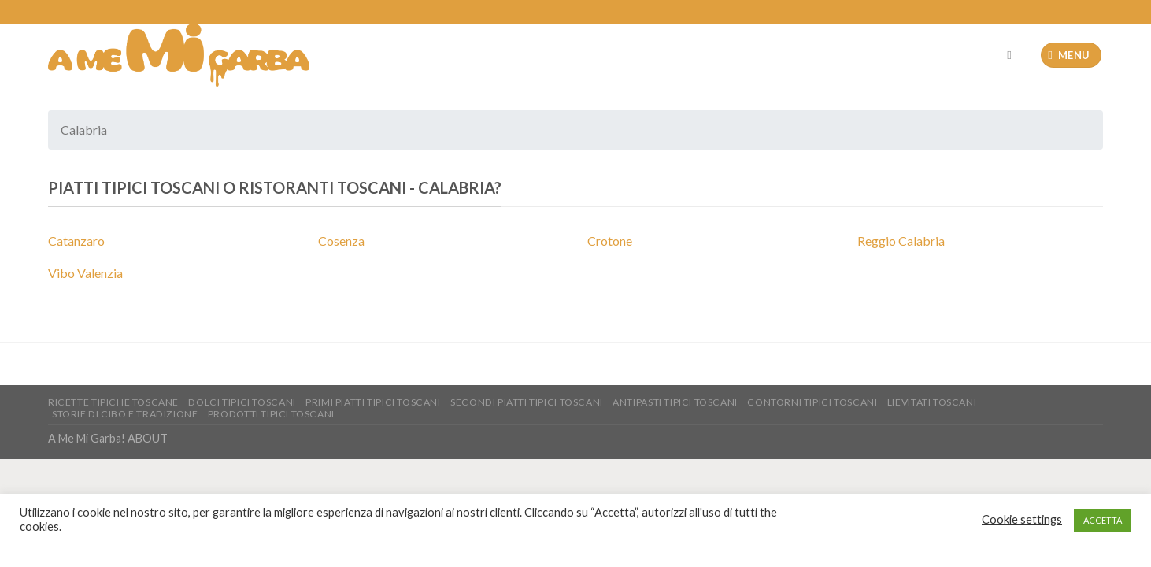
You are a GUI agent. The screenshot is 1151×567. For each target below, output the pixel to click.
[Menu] (1071, 56)
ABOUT (148, 438)
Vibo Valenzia (85, 272)
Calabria (456, 187)
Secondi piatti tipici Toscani (526, 402)
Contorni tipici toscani (812, 402)
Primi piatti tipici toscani (373, 402)
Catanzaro (76, 240)
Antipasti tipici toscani (675, 402)
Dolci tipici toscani (241, 402)
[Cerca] (1013, 55)
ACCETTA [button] (1102, 520)
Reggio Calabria (901, 240)
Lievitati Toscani (931, 402)
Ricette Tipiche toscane (113, 402)
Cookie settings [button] (1022, 519)
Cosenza (341, 240)
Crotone (609, 240)
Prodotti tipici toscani (271, 414)
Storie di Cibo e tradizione (125, 414)
